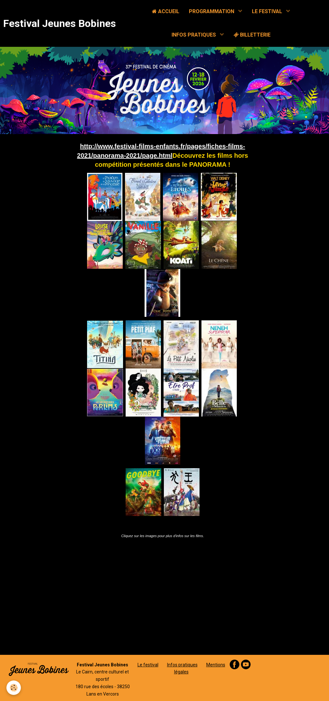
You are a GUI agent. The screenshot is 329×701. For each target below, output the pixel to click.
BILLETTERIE (252, 35)
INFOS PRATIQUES (194, 35)
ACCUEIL (165, 11)
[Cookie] (13, 687)
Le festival (148, 664)
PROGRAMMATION (212, 11)
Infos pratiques (182, 664)
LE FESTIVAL (267, 11)
